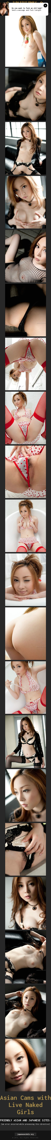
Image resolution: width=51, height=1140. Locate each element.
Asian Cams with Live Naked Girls (25, 1104)
